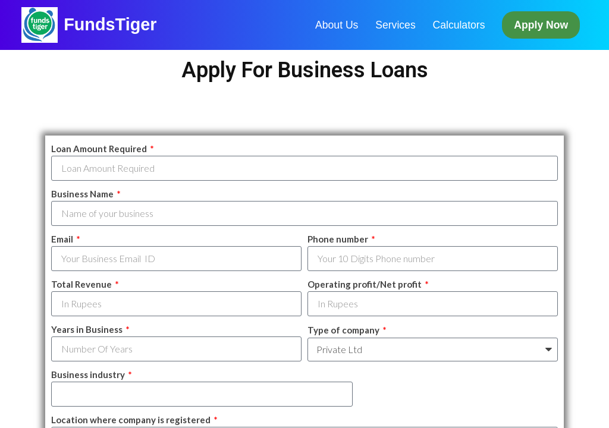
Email (63, 239)
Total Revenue (82, 284)
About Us (336, 25)
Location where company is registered (131, 419)
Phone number (338, 239)
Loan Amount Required (100, 148)
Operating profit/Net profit (365, 284)
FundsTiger (110, 24)
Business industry (89, 374)
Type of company (344, 330)
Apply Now (541, 25)
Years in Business (87, 329)
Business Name (83, 193)
